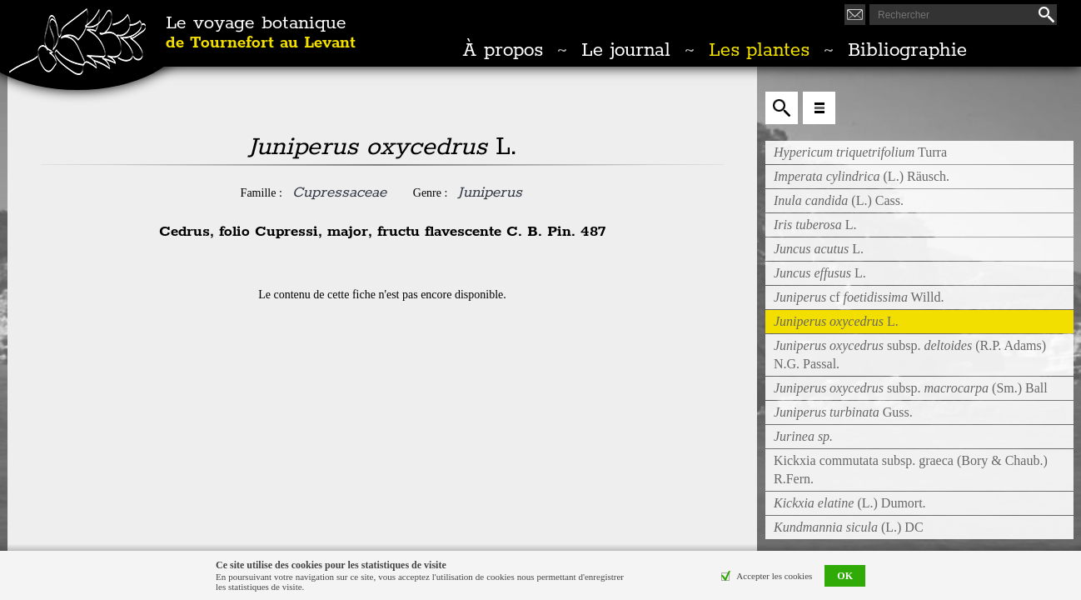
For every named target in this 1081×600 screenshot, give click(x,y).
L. (815, 225)
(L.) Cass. (839, 200)
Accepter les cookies (774, 576)
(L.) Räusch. (861, 176)
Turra (860, 152)
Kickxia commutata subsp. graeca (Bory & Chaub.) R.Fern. (911, 469)
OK (845, 576)
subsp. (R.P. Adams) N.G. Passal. (910, 354)
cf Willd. (859, 297)
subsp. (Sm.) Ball (911, 388)
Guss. (843, 412)
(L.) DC (849, 527)
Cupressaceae (339, 192)
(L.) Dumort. (850, 503)
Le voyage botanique (261, 33)
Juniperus (489, 192)
